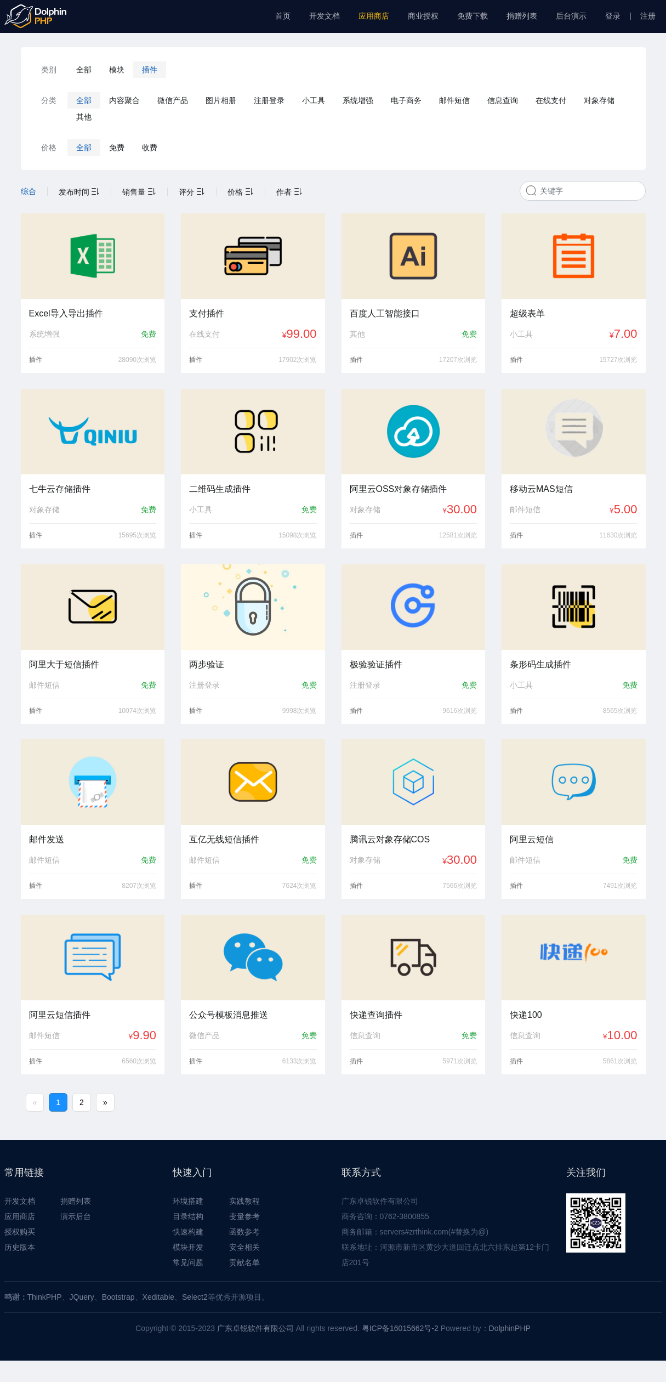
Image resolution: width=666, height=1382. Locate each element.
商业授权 (423, 16)
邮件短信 (454, 100)
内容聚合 (124, 100)
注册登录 (269, 100)
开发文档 (324, 16)
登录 (613, 16)
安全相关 (244, 1247)
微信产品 (172, 100)
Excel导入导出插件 (66, 313)
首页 (283, 16)
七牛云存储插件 (59, 489)
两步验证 (206, 664)
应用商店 (373, 16)
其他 (84, 116)
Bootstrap (118, 1297)
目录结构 (188, 1216)
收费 (149, 147)
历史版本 (19, 1247)
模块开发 (188, 1247)
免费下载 (472, 16)
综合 (28, 191)
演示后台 (75, 1216)
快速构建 (188, 1231)
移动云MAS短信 (541, 489)
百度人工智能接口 (385, 313)
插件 (149, 69)
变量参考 (244, 1216)
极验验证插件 (376, 664)
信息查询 (502, 100)
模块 (116, 69)
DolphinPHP (510, 1328)
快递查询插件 (376, 1014)
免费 (116, 147)
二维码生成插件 (220, 489)
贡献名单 (244, 1262)
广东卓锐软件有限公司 (255, 1328)
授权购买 (19, 1231)
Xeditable (158, 1297)
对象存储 (599, 100)
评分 (192, 192)
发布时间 (79, 192)
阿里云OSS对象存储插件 (398, 489)
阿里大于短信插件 (64, 664)
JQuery (82, 1297)
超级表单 (527, 313)
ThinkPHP (44, 1297)
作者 (289, 192)
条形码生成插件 (540, 664)
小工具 (313, 100)
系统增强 (358, 100)
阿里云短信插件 (59, 1014)
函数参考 (244, 1231)
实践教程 (244, 1201)
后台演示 (571, 16)
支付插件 (206, 313)
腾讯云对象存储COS (390, 839)
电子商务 (406, 100)
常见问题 (188, 1262)
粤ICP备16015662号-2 (400, 1328)
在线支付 (551, 100)
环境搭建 (188, 1201)
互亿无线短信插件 (224, 839)
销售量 (139, 192)
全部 (84, 69)
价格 (240, 192)
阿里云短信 (532, 839)
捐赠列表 (521, 16)
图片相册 (221, 100)
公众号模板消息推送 (228, 1014)
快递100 (526, 1014)
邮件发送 (46, 839)
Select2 (195, 1297)
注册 (648, 16)
